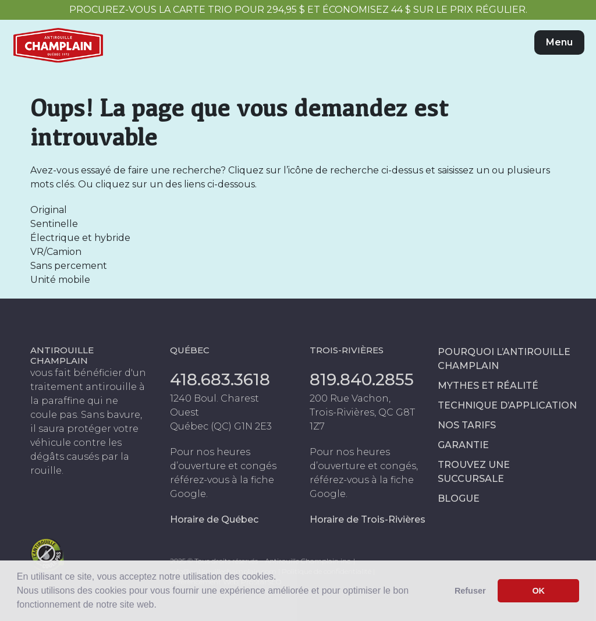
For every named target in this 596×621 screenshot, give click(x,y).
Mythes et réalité (488, 385)
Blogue (459, 498)
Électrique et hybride (80, 237)
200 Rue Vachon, (350, 398)
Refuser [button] (470, 590)
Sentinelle (54, 223)
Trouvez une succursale (474, 471)
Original (48, 209)
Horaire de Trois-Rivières (367, 519)
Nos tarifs (467, 425)
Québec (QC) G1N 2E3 (221, 426)
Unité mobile (60, 279)
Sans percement (68, 265)
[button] (160, 606)
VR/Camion (55, 251)
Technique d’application (507, 405)
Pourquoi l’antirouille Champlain (504, 358)
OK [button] (538, 590)
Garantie (463, 444)
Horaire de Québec (214, 519)
